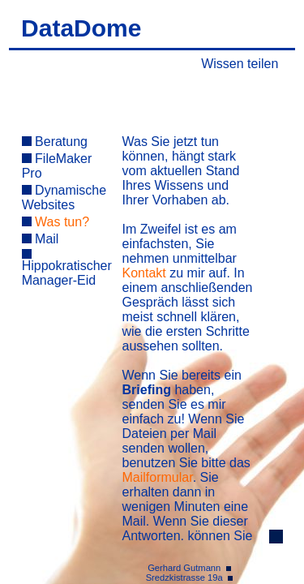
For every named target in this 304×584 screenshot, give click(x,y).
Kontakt (144, 273)
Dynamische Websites (64, 197)
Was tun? (55, 222)
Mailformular (157, 477)
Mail (40, 239)
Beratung (55, 141)
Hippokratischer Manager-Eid (67, 268)
